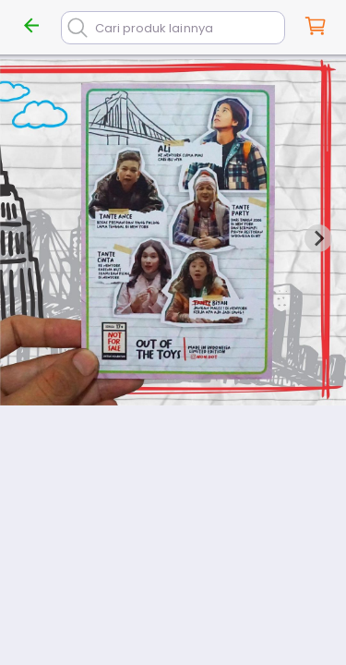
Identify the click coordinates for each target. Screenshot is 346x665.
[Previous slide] (28, 238)
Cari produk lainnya (154, 28)
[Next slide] (318, 238)
